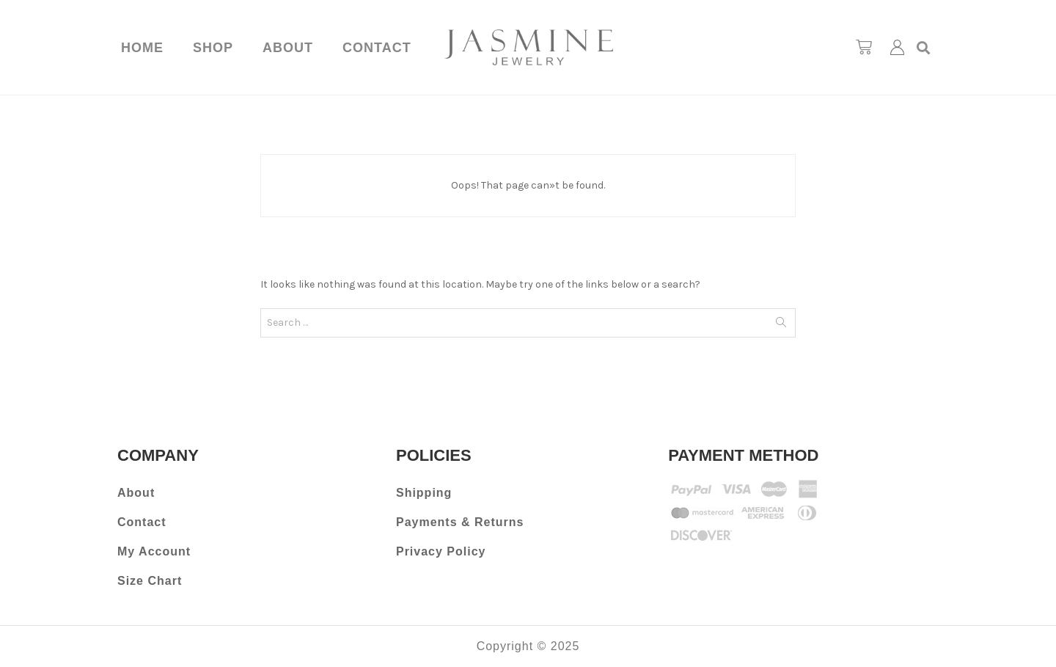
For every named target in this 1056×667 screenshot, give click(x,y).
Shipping (424, 492)
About (288, 47)
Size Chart (149, 581)
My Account (154, 551)
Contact (376, 47)
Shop (213, 47)
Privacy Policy (441, 551)
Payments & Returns (460, 522)
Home (142, 47)
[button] (924, 47)
